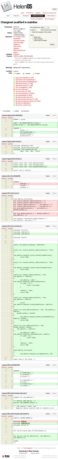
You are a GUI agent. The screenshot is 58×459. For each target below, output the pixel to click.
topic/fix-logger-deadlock (18, 43)
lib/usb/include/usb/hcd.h (24, 97)
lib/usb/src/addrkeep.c (23, 103)
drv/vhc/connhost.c (22, 93)
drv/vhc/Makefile (21, 87)
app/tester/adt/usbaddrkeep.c (26, 80)
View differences (35, 27)
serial (23, 37)
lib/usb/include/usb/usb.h (24, 99)
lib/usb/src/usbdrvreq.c (23, 105)
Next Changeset (50, 19)
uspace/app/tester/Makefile (12, 115)
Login (22, 13)
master (18, 37)
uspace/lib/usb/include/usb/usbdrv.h (15, 414)
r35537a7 (4, 118)
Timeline (16, 15)
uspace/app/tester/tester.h (12, 159)
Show (32, 30)
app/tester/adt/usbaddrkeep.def (26, 82)
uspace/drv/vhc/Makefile (11, 176)
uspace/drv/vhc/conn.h (10, 193)
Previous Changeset (37, 19)
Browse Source (38, 15)
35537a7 (16, 56)
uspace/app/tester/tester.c (12, 142)
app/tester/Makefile (22, 78)
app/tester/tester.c (22, 84)
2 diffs (32, 93)
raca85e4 (10, 118)
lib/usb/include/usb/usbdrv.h (25, 101)
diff (21, 56)
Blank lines (37, 37)
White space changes (40, 40)
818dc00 (16, 54)
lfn (14, 37)
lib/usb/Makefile (21, 95)
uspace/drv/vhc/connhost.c (12, 226)
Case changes (38, 39)
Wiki (8, 15)
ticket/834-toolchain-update (19, 40)
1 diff (31, 78)
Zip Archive (35, 453)
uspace (15, 71)
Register (38, 13)
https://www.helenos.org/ (49, 457)
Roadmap (26, 15)
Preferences (29, 13)
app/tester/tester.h (22, 86)
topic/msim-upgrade (17, 47)
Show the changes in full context (40, 32)
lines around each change (46, 30)
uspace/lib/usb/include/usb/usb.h (14, 393)
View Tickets (51, 15)
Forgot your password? (49, 13)
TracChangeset (27, 448)
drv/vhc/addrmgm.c (22, 89)
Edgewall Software (20, 457)
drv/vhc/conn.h (21, 91)
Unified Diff (23, 453)
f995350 (26, 56)
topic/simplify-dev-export (19, 51)
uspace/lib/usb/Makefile (11, 365)
